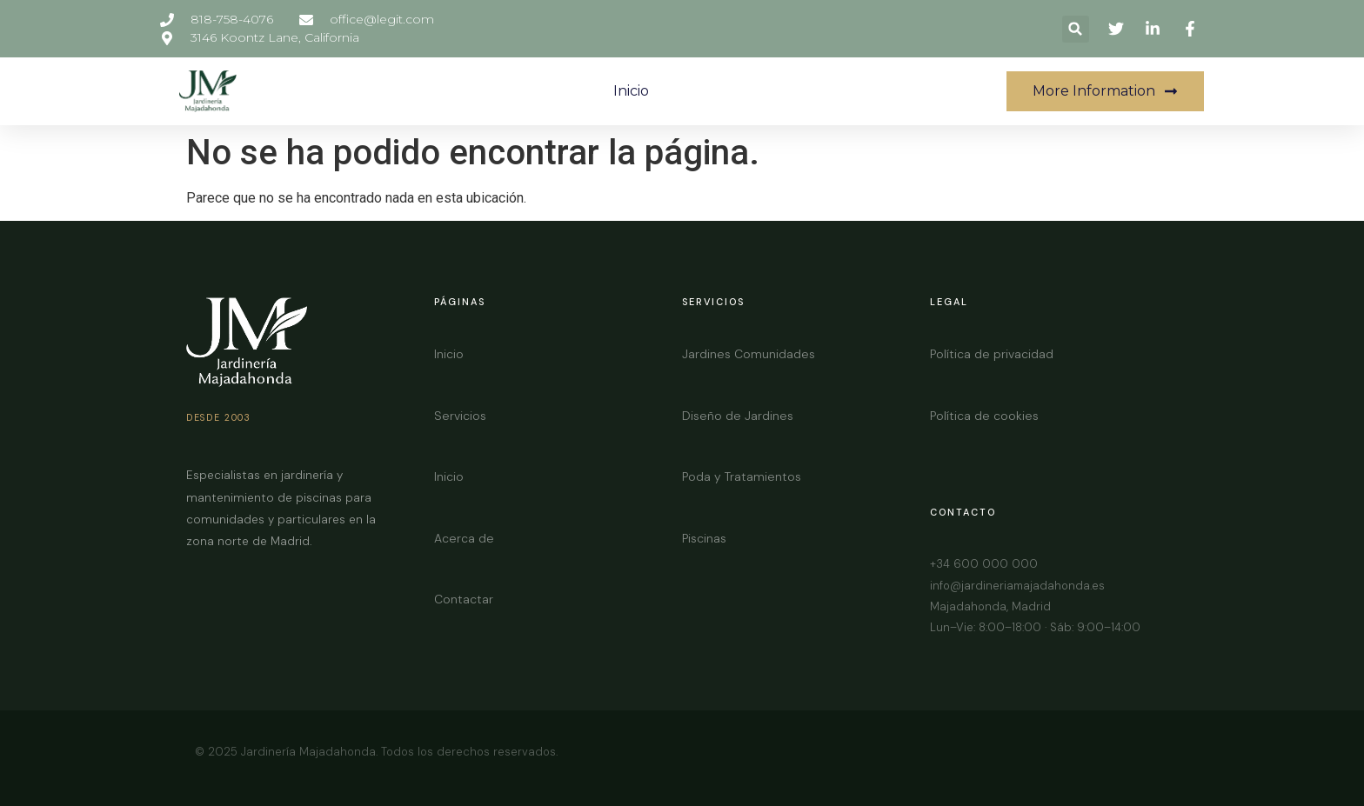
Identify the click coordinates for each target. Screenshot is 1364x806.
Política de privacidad (991, 354)
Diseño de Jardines (737, 415)
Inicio (631, 91)
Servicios (460, 415)
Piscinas (704, 538)
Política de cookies (984, 415)
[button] (1075, 29)
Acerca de (464, 538)
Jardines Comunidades (748, 354)
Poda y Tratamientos (741, 476)
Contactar (463, 599)
